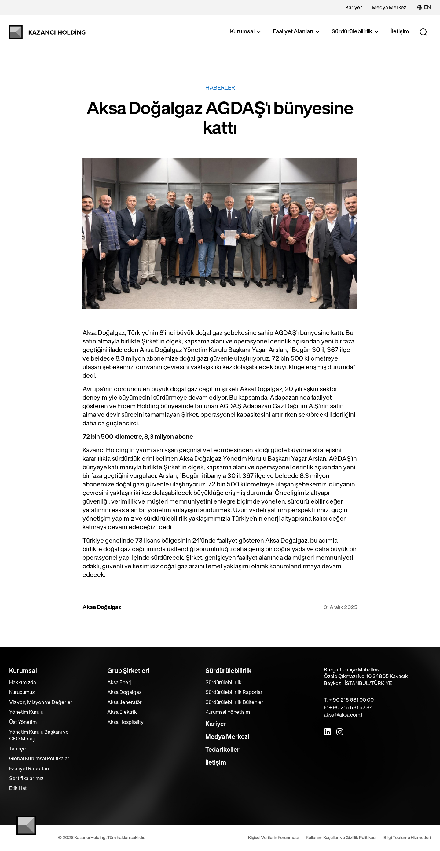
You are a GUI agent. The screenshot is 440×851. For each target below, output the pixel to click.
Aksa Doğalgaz (124, 692)
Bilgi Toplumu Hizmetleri (407, 838)
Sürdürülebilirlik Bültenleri (235, 702)
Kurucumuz (22, 692)
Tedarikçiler (222, 750)
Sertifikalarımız (26, 778)
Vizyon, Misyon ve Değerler (40, 702)
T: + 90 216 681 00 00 (349, 700)
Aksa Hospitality (125, 722)
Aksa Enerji (120, 682)
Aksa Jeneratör (124, 702)
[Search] (423, 32)
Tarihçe (17, 748)
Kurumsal (246, 32)
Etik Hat (18, 788)
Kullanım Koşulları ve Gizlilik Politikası (341, 838)
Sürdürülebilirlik (356, 32)
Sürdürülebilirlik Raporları (234, 692)
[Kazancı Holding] (47, 32)
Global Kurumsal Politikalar (39, 758)
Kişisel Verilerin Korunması (273, 838)
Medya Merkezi (390, 7)
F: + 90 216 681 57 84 (348, 707)
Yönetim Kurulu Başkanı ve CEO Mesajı (39, 735)
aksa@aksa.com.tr (344, 715)
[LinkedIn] (327, 731)
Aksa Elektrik (122, 712)
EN (424, 7)
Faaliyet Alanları (297, 32)
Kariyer (354, 7)
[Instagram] (339, 731)
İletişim (400, 32)
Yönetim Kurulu (26, 712)
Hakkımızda (22, 682)
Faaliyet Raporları (29, 768)
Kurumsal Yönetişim (227, 712)
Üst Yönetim (23, 722)
